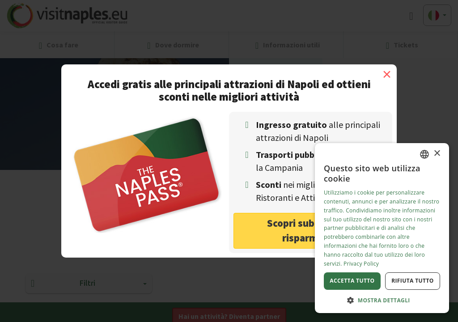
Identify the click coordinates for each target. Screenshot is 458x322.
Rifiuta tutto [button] (412, 280)
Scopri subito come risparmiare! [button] (310, 230)
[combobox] (424, 154)
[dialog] (382, 228)
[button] (382, 300)
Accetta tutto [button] (352, 280)
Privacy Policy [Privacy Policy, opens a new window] (361, 263)
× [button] (436, 153)
